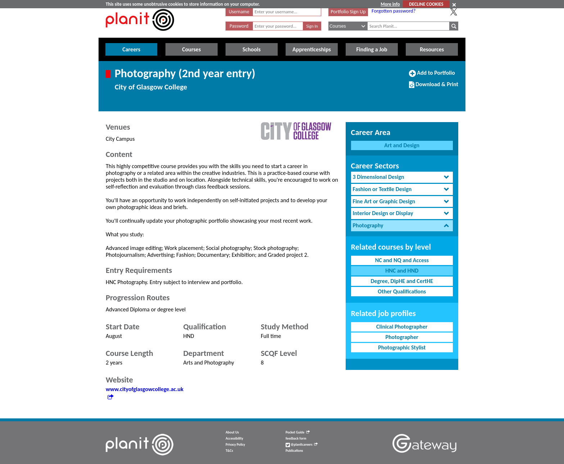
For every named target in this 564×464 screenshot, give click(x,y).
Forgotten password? (393, 11)
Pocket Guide (298, 432)
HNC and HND (401, 270)
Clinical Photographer (401, 326)
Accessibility (234, 438)
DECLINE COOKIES (426, 4)
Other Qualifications (402, 291)
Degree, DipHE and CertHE (401, 281)
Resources (432, 49)
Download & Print (433, 87)
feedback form (296, 438)
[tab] (402, 177)
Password (238, 26)
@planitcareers (302, 444)
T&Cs (229, 451)
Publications (294, 451)
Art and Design (401, 145)
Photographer (402, 337)
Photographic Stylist (402, 347)
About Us (232, 432)
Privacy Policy (235, 444)
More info (390, 4)
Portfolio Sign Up (348, 11)
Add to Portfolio (432, 76)
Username (239, 12)
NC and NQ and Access (402, 260)
